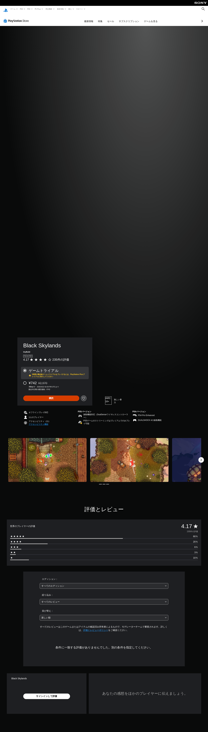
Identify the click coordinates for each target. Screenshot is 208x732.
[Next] (201, 457)
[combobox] (104, 583)
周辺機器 (49, 9)
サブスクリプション (112, 18)
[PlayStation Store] (17, 17)
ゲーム (12, 9)
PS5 (21, 9)
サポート (79, 9)
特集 (83, 18)
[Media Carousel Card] (47, 457)
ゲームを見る (133, 18)
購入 (70, 9)
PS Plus (38, 9)
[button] (38, 421)
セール (93, 18)
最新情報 (60, 9)
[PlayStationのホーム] (5, 9)
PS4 (29, 9)
